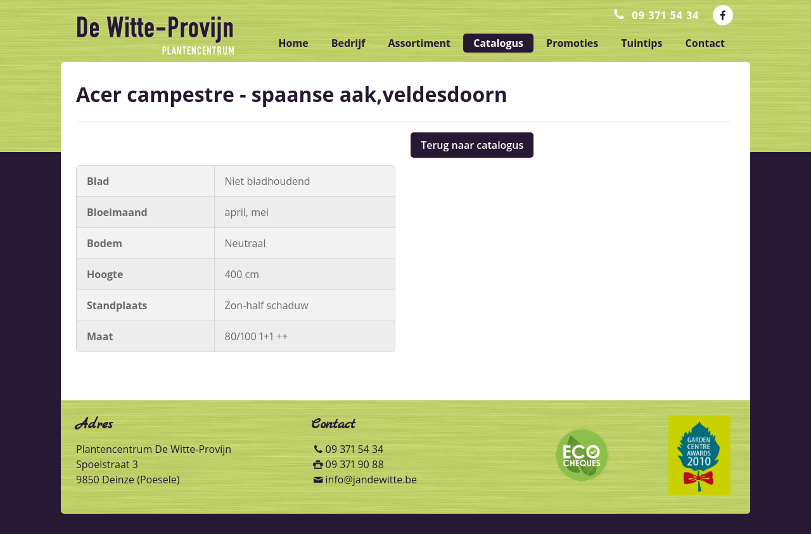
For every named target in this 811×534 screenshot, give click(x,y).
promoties (572, 43)
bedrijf (348, 43)
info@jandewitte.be (372, 479)
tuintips (641, 43)
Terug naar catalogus (472, 145)
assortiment (419, 43)
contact (705, 43)
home (293, 43)
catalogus (498, 43)
